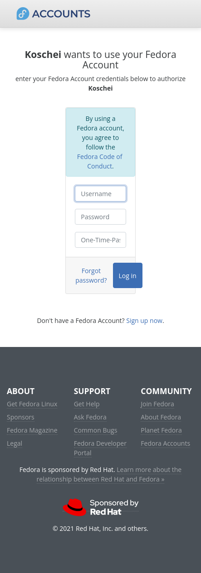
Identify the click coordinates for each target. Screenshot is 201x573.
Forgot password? (91, 275)
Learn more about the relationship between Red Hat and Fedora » (109, 474)
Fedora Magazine (32, 430)
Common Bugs (96, 430)
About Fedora (161, 417)
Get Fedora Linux (32, 404)
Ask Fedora (90, 417)
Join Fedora (157, 404)
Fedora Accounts (165, 443)
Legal (14, 443)
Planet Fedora (161, 430)
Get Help (87, 404)
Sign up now (144, 320)
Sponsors (20, 417)
